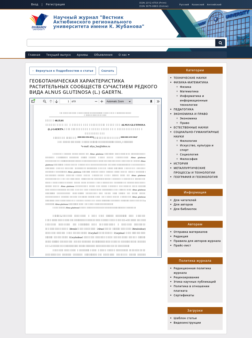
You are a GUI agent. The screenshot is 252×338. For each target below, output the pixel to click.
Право (184, 123)
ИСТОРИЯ (181, 163)
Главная (34, 55)
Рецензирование (186, 277)
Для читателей (185, 200)
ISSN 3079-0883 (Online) (153, 6)
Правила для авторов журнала (197, 241)
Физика (185, 87)
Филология (188, 141)
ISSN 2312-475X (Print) (152, 2)
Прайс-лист (182, 245)
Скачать (109, 70)
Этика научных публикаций (195, 281)
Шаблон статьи (185, 318)
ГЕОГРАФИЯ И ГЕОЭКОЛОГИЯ (196, 177)
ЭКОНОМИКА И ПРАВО (191, 114)
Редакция (181, 236)
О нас (124, 55)
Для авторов (183, 204)
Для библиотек (185, 209)
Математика (189, 91)
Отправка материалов (191, 232)
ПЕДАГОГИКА (184, 109)
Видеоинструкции (187, 322)
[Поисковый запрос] (121, 42)
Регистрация (55, 4)
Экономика (188, 118)
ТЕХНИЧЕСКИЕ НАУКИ (190, 78)
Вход (34, 4)
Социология (189, 154)
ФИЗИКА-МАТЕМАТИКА (191, 82)
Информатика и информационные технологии (194, 100)
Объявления (103, 55)
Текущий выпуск (58, 55)
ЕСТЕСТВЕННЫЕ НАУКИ (191, 127)
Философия (189, 159)
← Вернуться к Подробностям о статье (62, 70)
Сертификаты (184, 295)
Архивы (82, 55)
